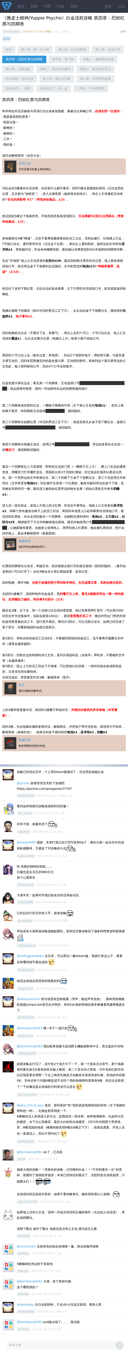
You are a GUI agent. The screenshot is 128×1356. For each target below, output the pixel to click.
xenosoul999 (25, 902)
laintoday (23, 1253)
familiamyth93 (11, 31)
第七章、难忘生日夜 (57, 78)
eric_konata (25, 813)
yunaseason (25, 920)
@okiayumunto (28, 999)
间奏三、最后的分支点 (95, 69)
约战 (60, 6)
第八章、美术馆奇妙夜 (95, 78)
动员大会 (25, 163)
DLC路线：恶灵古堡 (20, 78)
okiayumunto (25, 988)
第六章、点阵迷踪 (18, 69)
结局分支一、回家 (18, 88)
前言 (9, 49)
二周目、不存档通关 (91, 88)
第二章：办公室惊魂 (72, 49)
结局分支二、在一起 (54, 88)
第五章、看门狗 (63, 59)
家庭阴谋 (25, 541)
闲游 (73, 6)
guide (6, 38)
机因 (34, 6)
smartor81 (24, 1236)
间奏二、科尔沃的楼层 (55, 69)
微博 (123, 31)
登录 (108, 6)
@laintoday (25, 1304)
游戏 (20, 6)
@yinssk (23, 783)
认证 (121, 6)
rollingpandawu (27, 945)
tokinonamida (26, 884)
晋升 (22, 685)
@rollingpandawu (30, 956)
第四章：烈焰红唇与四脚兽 (24, 59)
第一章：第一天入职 (35, 49)
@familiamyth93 (29, 1028)
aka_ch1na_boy (27, 1094)
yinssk (21, 1159)
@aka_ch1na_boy (30, 1105)
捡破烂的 (25, 740)
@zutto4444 (26, 842)
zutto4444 (24, 831)
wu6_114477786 (28, 1201)
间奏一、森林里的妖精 (98, 59)
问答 (47, 6)
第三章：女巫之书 (107, 49)
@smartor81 (26, 1246)
